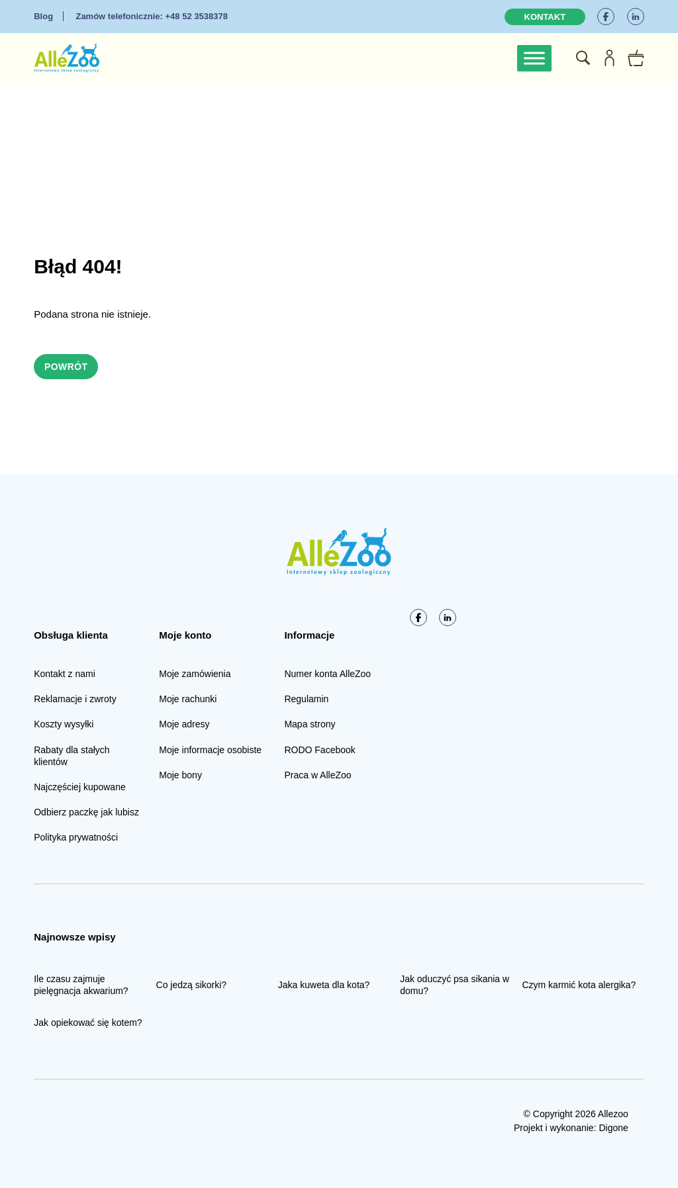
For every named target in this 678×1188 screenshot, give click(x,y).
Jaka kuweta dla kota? (324, 985)
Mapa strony (309, 724)
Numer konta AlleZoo (327, 673)
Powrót (66, 366)
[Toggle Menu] (534, 58)
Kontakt (545, 17)
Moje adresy (184, 724)
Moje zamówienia (194, 673)
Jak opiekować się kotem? (88, 1023)
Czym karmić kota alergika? (579, 985)
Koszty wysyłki (63, 724)
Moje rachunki (188, 699)
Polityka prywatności (76, 837)
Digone (613, 1127)
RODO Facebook (319, 750)
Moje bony (180, 775)
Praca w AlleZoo (317, 775)
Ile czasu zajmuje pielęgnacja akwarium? (81, 985)
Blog (43, 16)
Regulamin (306, 699)
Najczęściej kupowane (80, 787)
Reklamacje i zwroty (75, 699)
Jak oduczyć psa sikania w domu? (454, 985)
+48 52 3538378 (151, 16)
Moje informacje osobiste (210, 750)
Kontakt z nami (64, 673)
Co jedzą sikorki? (191, 985)
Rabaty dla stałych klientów (71, 756)
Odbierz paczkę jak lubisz (86, 812)
